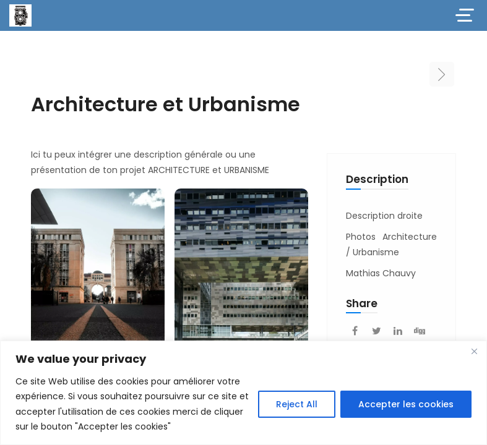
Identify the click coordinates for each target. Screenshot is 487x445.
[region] (243, 393)
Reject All (296, 404)
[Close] (474, 351)
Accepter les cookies (406, 404)
